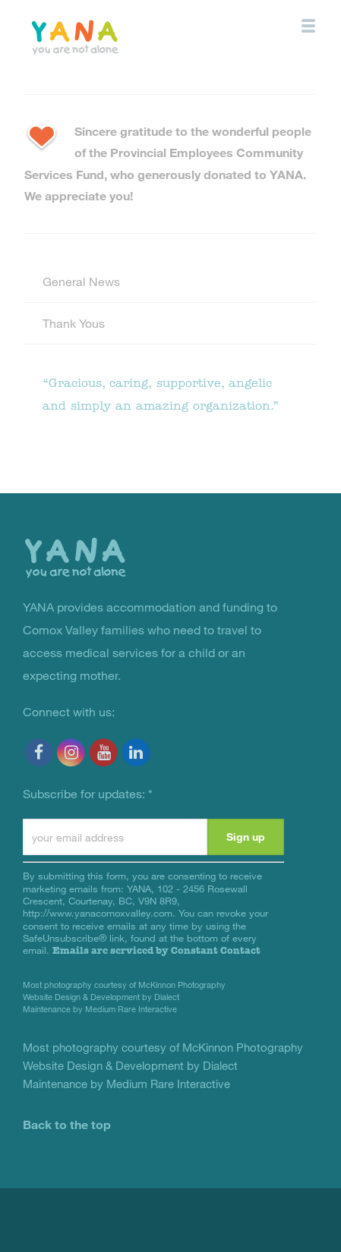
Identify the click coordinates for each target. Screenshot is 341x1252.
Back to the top (67, 1124)
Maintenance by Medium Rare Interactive (100, 1009)
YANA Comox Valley (109, 36)
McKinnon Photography (182, 984)
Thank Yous (74, 323)
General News (81, 281)
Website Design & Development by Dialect (101, 997)
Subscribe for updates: (88, 793)
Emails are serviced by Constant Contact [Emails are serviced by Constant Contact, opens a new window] (156, 950)
